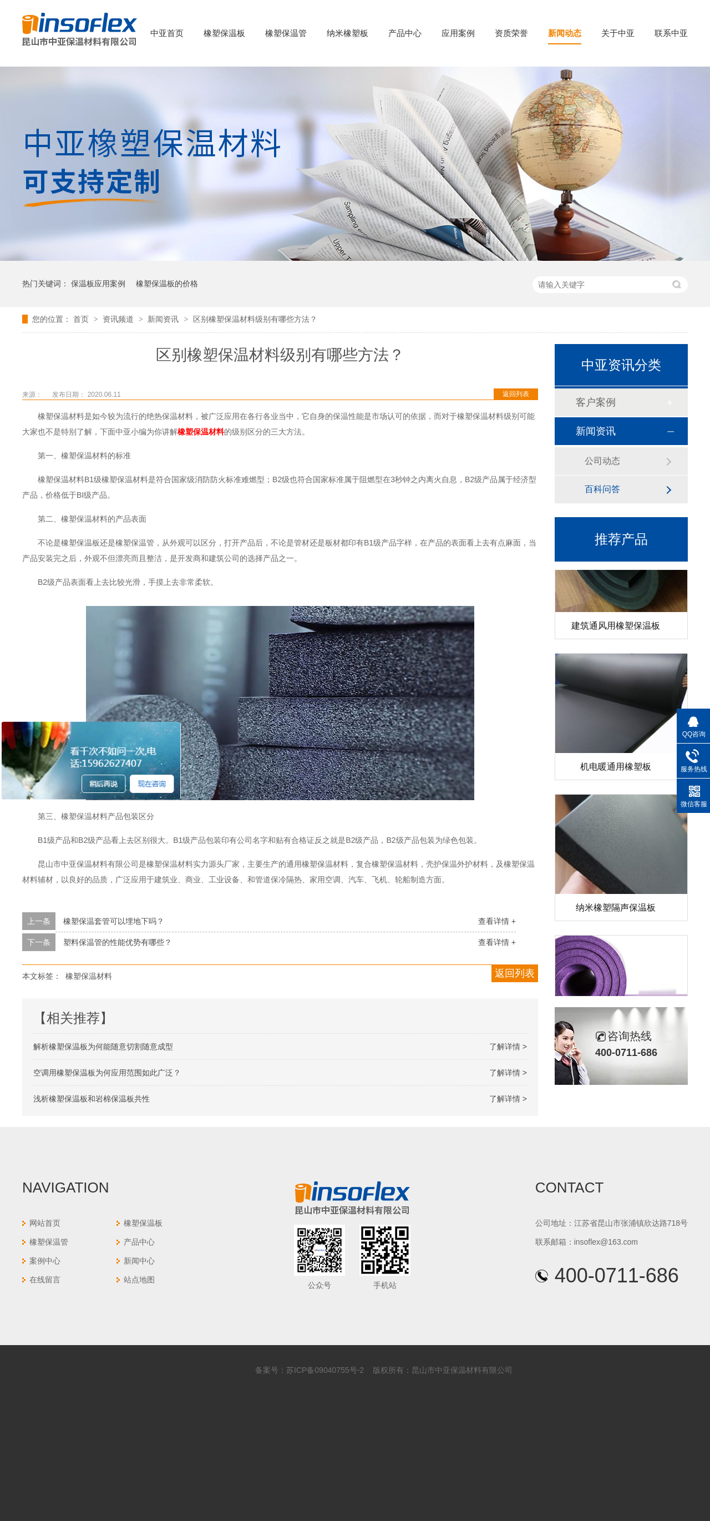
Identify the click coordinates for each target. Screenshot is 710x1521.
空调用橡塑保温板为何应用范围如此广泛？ (107, 1072)
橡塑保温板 (224, 33)
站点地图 (139, 1279)
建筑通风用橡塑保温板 (615, 627)
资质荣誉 (511, 33)
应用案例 (458, 33)
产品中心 (405, 33)
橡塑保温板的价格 (167, 283)
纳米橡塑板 (347, 33)
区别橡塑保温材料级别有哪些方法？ (255, 319)
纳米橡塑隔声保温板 (616, 909)
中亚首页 (167, 33)
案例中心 (44, 1260)
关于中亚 (618, 33)
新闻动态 (564, 33)
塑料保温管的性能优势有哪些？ (117, 942)
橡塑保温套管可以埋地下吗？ (113, 921)
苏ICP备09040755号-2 (325, 1370)
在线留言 (44, 1279)
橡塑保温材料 (88, 976)
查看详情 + (497, 921)
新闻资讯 (164, 319)
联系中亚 (671, 33)
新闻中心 (139, 1260)
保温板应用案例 (98, 283)
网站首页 (44, 1223)
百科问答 (602, 489)
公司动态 (602, 461)
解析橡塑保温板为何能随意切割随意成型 (103, 1046)
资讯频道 (119, 319)
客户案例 (596, 402)
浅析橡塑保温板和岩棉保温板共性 (91, 1098)
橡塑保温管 (286, 33)
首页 (82, 319)
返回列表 (516, 394)
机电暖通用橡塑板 (615, 768)
